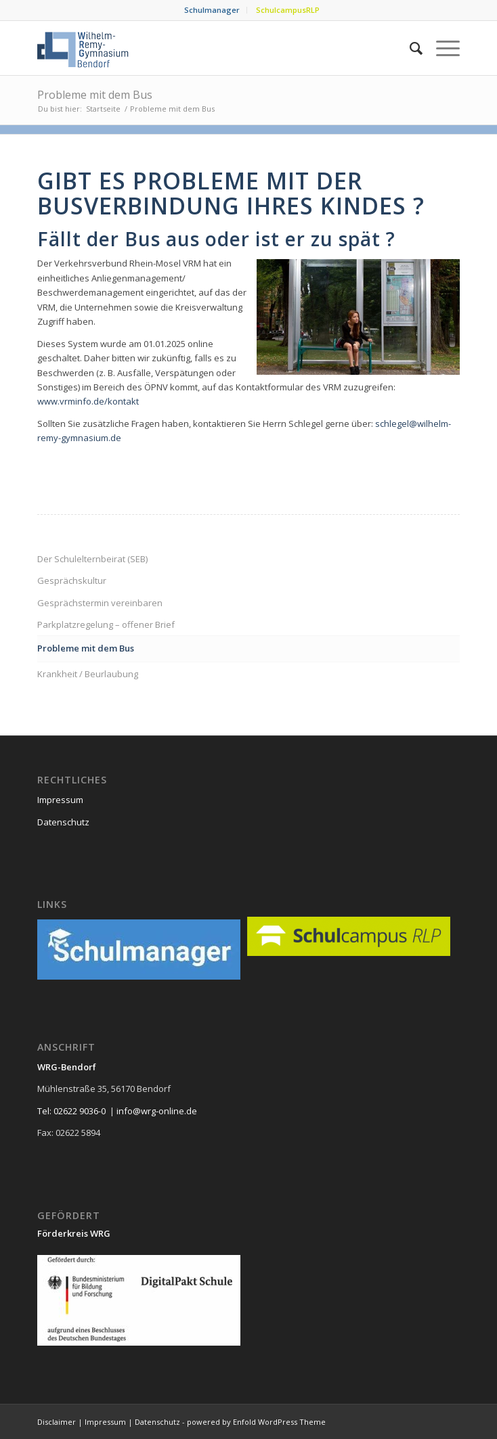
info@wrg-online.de (156, 1111)
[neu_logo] (206, 48)
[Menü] (441, 48)
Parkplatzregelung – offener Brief (106, 624)
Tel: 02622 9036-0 (71, 1111)
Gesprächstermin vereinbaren (100, 603)
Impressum (60, 800)
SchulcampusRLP (288, 10)
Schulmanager (212, 10)
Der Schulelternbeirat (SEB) (92, 559)
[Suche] (409, 48)
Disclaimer (56, 1422)
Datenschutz (63, 822)
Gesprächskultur (71, 580)
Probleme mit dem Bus (94, 94)
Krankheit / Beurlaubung (87, 674)
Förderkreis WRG (73, 1233)
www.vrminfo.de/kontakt (88, 401)
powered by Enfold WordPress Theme (256, 1422)
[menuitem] (212, 10)
